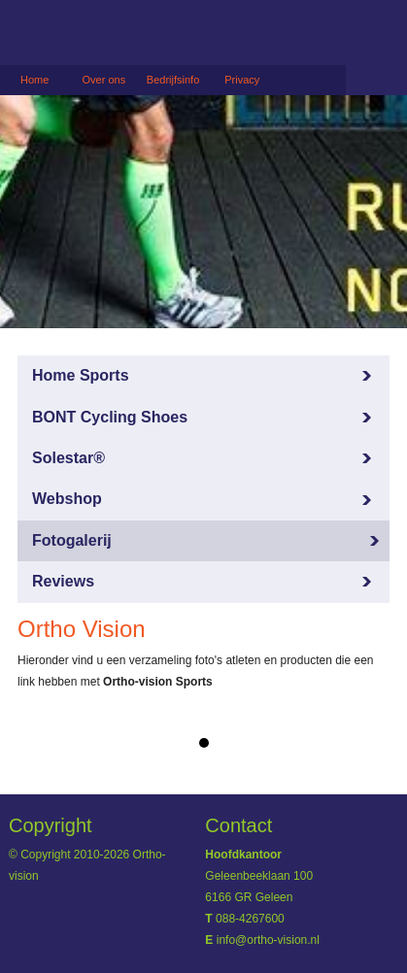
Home (34, 79)
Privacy (241, 79)
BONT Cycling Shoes (109, 417)
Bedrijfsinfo (173, 79)
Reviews (63, 581)
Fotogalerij (72, 540)
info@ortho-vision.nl (268, 940)
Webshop (67, 498)
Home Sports (80, 375)
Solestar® (68, 458)
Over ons (104, 79)
